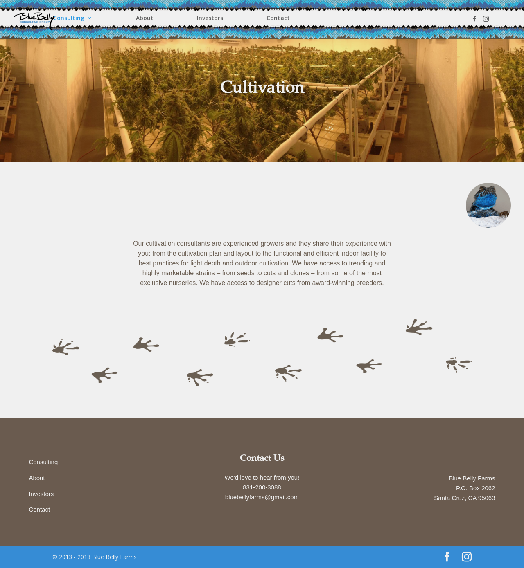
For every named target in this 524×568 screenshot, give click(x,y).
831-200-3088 (262, 487)
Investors (210, 18)
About (145, 18)
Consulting (68, 18)
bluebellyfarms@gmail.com (262, 497)
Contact (278, 18)
